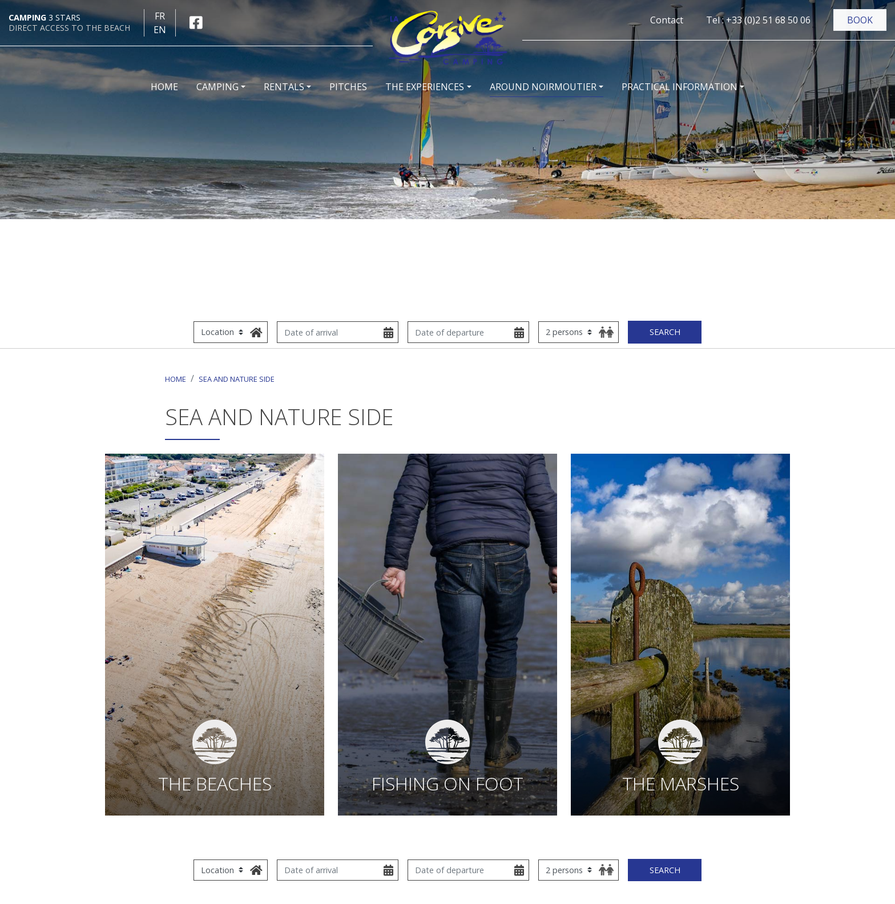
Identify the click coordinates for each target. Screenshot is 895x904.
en (160, 29)
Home (175, 379)
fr (160, 16)
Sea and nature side (237, 379)
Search (665, 331)
